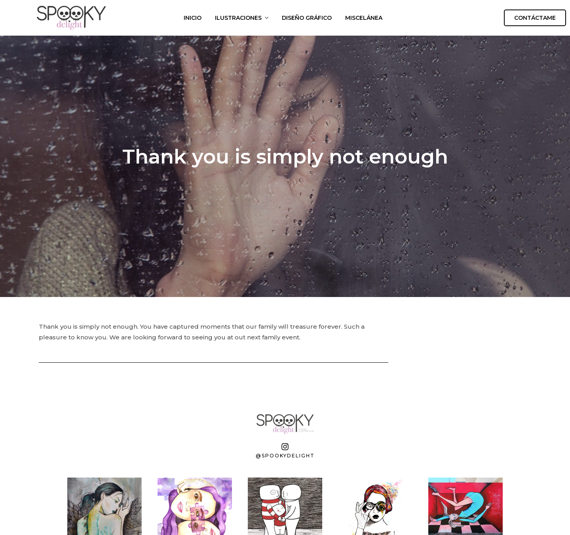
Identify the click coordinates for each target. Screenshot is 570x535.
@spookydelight (285, 456)
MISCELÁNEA (363, 17)
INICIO (192, 17)
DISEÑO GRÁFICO (307, 17)
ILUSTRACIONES (238, 17)
